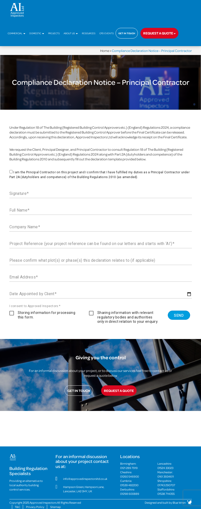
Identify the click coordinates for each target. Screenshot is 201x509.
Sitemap (55, 507)
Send (179, 315)
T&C (17, 507)
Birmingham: (137, 465)
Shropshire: (174, 483)
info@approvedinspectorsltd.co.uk (85, 479)
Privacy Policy (35, 507)
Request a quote (159, 33)
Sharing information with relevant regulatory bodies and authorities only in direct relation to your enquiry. (127, 317)
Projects (54, 33)
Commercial (16, 33)
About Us (71, 33)
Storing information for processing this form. (47, 315)
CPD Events (106, 33)
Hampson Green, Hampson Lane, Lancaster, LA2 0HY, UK (83, 489)
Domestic (36, 33)
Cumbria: (137, 483)
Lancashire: (174, 465)
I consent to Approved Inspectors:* (34, 306)
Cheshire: (137, 474)
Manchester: (174, 474)
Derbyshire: (137, 491)
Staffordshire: (174, 491)
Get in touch (126, 33)
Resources (88, 33)
